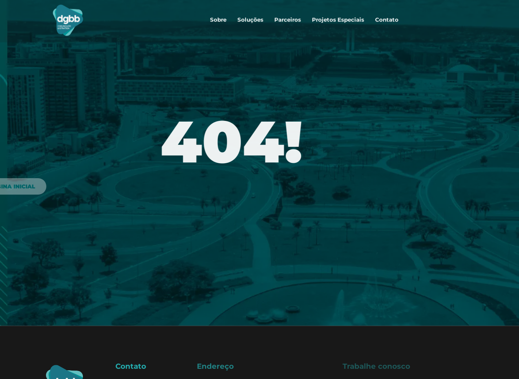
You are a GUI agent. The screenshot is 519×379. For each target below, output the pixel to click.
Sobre (218, 16)
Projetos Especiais (338, 16)
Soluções (250, 16)
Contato (386, 16)
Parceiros (287, 16)
